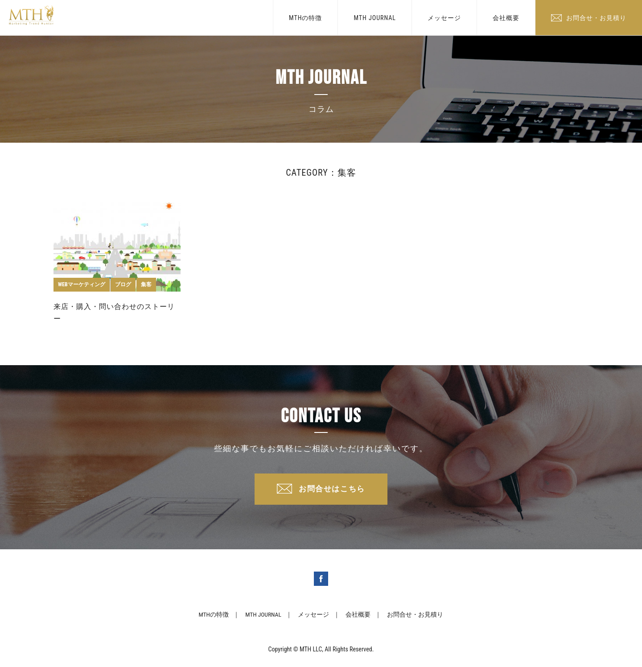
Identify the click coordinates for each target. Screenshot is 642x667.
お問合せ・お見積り (596, 17)
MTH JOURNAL (375, 17)
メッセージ (444, 17)
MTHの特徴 (305, 17)
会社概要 (506, 17)
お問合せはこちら (332, 490)
